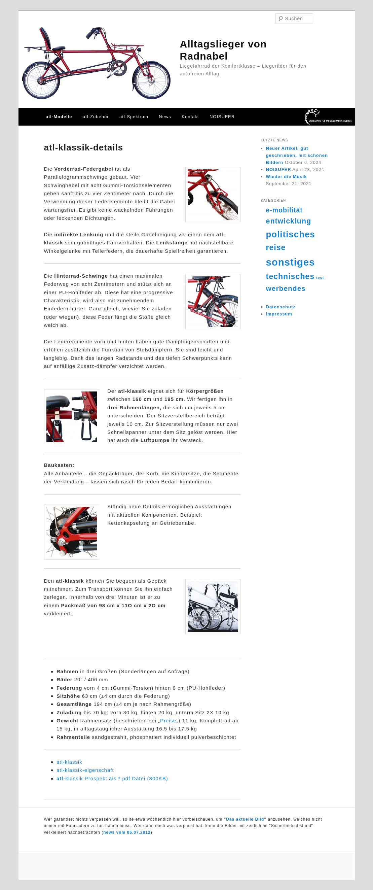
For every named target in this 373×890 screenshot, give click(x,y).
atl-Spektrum (133, 116)
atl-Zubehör (96, 116)
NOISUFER (222, 116)
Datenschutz (281, 306)
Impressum (279, 313)
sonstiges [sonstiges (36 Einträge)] (290, 262)
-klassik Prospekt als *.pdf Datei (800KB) (112, 778)
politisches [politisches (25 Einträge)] (290, 234)
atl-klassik (69, 762)
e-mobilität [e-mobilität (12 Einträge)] (284, 210)
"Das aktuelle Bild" (245, 819)
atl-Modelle (59, 116)
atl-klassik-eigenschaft (85, 770)
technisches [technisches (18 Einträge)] (290, 276)
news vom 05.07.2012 (126, 832)
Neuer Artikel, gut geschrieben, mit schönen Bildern (297, 155)
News (165, 116)
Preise (168, 720)
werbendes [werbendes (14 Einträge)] (286, 288)
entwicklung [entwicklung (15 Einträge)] (288, 221)
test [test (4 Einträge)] (320, 278)
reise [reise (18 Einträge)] (276, 247)
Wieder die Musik (286, 176)
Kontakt (190, 116)
